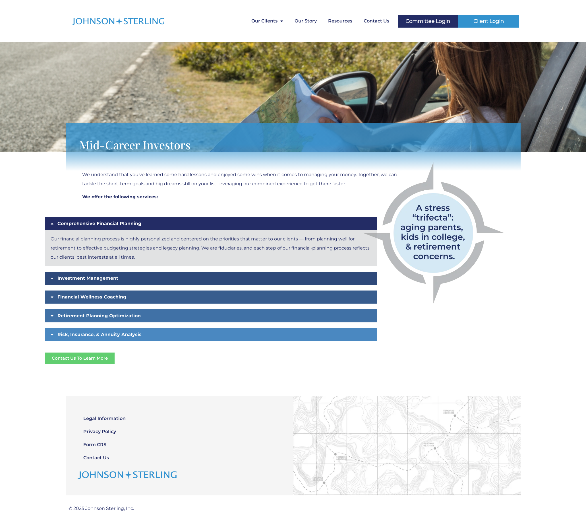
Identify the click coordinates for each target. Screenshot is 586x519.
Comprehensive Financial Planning (99, 223)
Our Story (306, 21)
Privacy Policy (99, 431)
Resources (340, 21)
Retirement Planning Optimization (99, 315)
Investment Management (87, 278)
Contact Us (376, 21)
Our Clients (267, 21)
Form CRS (94, 444)
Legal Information (104, 418)
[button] (211, 315)
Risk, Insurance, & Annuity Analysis (99, 334)
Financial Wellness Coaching (91, 297)
